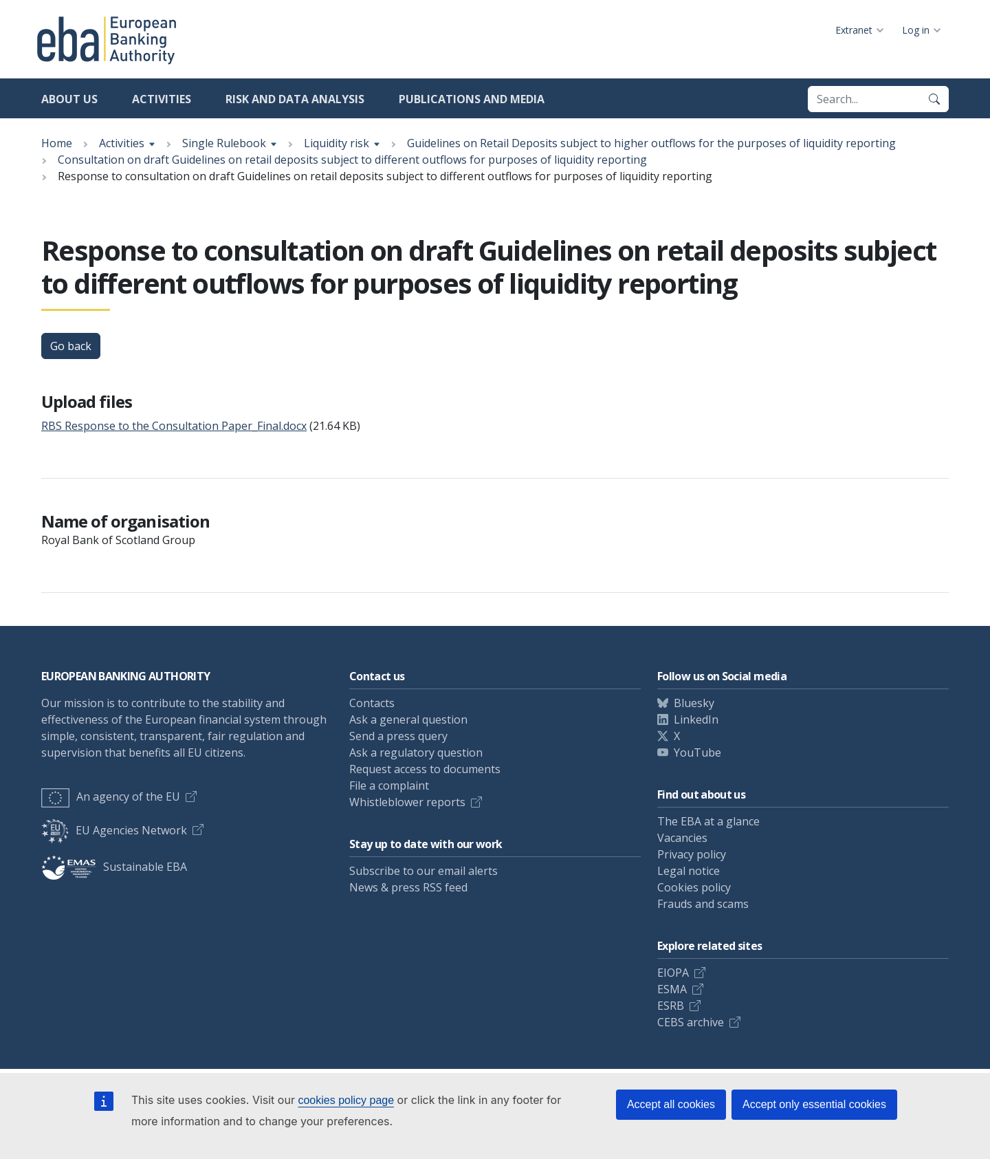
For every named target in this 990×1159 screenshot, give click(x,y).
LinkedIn (696, 719)
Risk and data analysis (295, 99)
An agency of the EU (110, 796)
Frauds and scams (703, 903)
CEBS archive (690, 1022)
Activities (161, 99)
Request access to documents (424, 769)
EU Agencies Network (114, 830)
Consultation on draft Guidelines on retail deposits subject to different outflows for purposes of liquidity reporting (352, 159)
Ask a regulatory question (416, 752)
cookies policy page (346, 1100)
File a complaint (389, 785)
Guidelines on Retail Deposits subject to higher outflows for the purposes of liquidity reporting (651, 143)
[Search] (934, 99)
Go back (70, 346)
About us (69, 99)
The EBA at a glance (708, 821)
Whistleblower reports (407, 802)
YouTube (697, 752)
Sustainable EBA (114, 866)
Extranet (853, 29)
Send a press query (398, 736)
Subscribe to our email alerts (423, 870)
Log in (916, 29)
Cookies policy (694, 887)
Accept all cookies (671, 1104)
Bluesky (694, 703)
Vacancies (682, 837)
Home (56, 143)
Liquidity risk (336, 143)
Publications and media (471, 99)
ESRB (670, 1005)
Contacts (372, 703)
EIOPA (673, 972)
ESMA (672, 989)
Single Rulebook (224, 143)
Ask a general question (408, 719)
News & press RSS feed (408, 887)
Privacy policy (691, 854)
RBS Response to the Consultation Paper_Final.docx (174, 425)
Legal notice (688, 870)
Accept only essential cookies (814, 1104)
